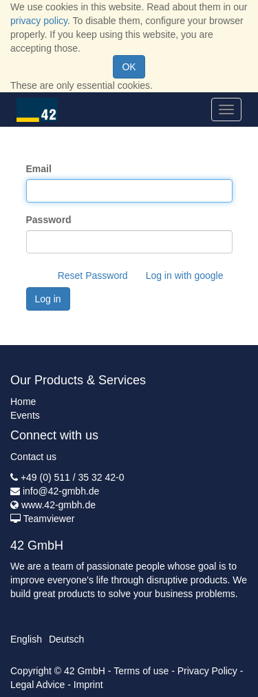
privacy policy (38, 20)
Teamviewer (49, 518)
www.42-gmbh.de (58, 504)
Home (23, 401)
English (26, 639)
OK (129, 66)
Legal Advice (37, 684)
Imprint (88, 684)
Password (49, 219)
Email (39, 168)
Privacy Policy (207, 670)
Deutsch (66, 639)
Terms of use (141, 670)
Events (25, 415)
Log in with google (185, 275)
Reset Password (93, 275)
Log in (48, 298)
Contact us (33, 456)
